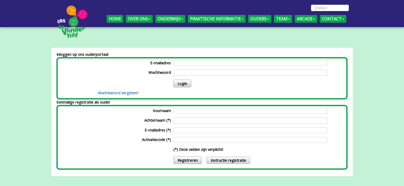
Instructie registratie (228, 160)
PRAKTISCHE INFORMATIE (216, 19)
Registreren (188, 160)
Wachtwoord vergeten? (118, 92)
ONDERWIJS (170, 19)
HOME (115, 19)
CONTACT (333, 19)
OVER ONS (139, 19)
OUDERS (259, 19)
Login (182, 83)
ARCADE (306, 19)
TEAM (283, 19)
